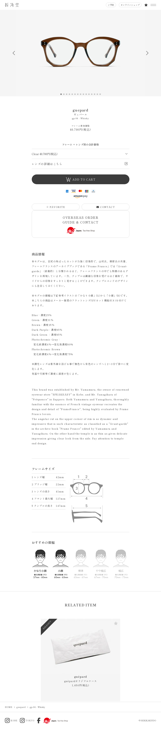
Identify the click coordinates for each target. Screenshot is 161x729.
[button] (147, 53)
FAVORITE (55, 207)
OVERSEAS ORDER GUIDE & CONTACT (81, 224)
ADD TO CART (81, 179)
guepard (80, 111)
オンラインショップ (130, 4)
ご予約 (111, 4)
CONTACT (105, 207)
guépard (80, 678)
